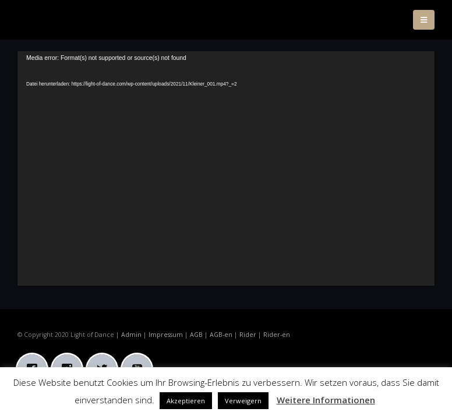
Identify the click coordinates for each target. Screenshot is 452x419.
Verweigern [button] (243, 400)
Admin (131, 335)
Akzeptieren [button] (186, 400)
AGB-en (221, 335)
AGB (196, 335)
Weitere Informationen (326, 400)
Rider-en (276, 335)
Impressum (166, 335)
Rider (247, 335)
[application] (226, 168)
